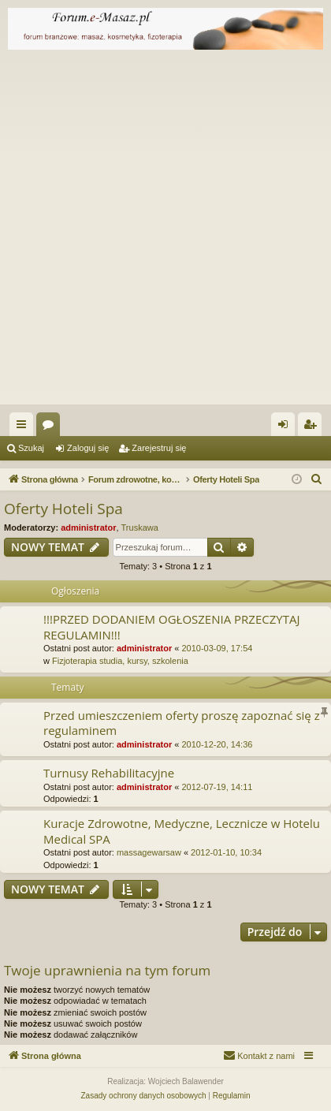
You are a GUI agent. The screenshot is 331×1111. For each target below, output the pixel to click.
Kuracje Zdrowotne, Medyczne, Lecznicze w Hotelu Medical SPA (181, 830)
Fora (51, 427)
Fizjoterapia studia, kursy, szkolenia (120, 660)
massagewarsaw (149, 852)
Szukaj (31, 448)
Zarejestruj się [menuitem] (313, 427)
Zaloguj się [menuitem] (286, 427)
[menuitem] (317, 479)
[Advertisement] (165, 231)
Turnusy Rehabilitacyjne (108, 773)
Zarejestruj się (159, 448)
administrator (88, 527)
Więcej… (24, 427)
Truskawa (139, 527)
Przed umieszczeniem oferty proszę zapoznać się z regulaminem (181, 722)
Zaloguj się (88, 448)
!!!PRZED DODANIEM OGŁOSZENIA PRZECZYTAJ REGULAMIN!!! (171, 626)
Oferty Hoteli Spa (63, 508)
